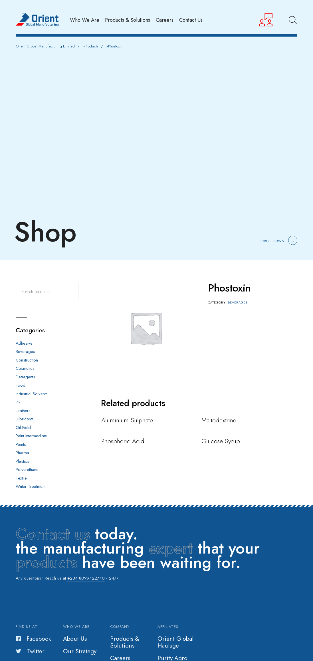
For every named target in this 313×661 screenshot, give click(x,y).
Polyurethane (27, 469)
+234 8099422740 (86, 578)
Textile (21, 478)
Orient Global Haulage (175, 642)
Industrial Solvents (32, 394)
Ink (18, 402)
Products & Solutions (127, 19)
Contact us (53, 533)
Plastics (22, 461)
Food (20, 385)
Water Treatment (30, 486)
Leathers (23, 411)
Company (120, 626)
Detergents (25, 377)
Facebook (33, 638)
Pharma (22, 453)
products (46, 562)
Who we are (76, 626)
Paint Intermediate (31, 436)
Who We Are (84, 19)
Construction (27, 360)
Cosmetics (25, 368)
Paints (21, 444)
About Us (75, 638)
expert (171, 548)
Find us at (26, 626)
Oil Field (23, 427)
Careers (164, 19)
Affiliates (167, 626)
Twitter (30, 651)
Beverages (237, 302)
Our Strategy (79, 651)
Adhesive (24, 343)
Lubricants (25, 419)
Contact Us (191, 19)
